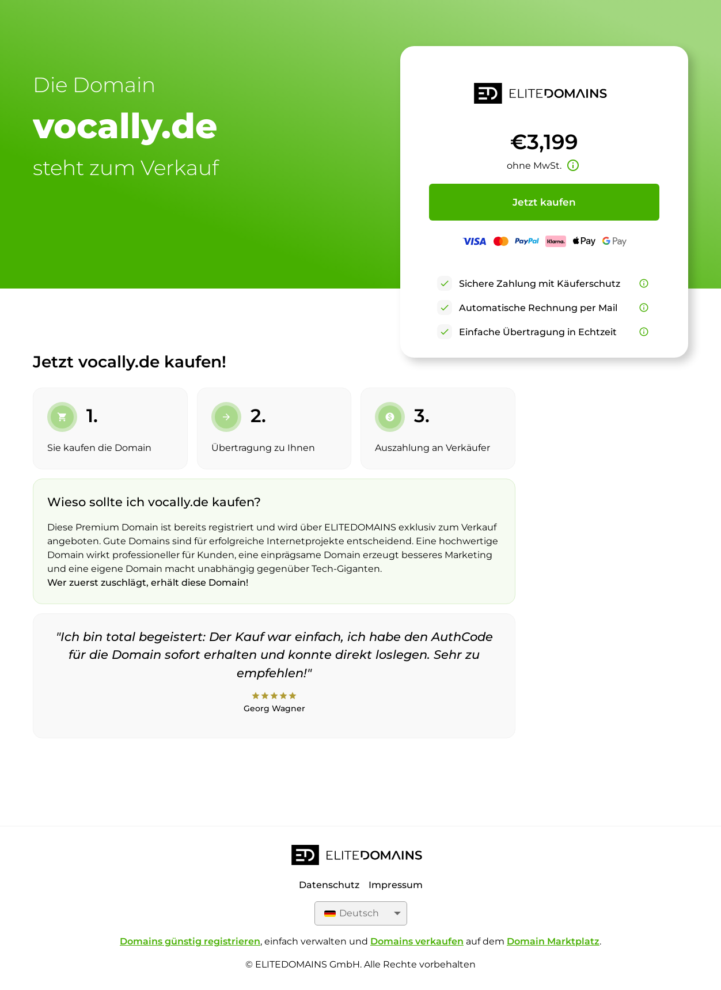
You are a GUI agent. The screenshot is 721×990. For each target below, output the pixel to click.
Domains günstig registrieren (190, 941)
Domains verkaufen (417, 941)
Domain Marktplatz (553, 941)
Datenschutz (329, 884)
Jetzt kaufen (544, 202)
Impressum (396, 884)
